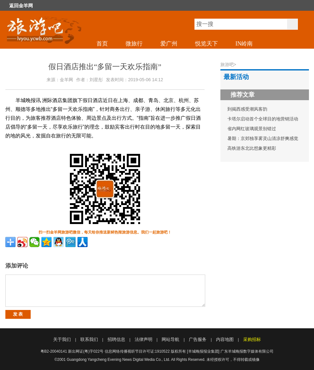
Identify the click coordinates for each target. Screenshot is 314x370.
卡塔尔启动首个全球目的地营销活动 (262, 118)
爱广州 (168, 43)
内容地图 (225, 339)
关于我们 (62, 339)
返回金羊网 (21, 5)
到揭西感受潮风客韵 (247, 109)
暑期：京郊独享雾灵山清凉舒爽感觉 (262, 138)
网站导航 (170, 339)
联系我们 (89, 339)
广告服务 (197, 339)
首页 (102, 43)
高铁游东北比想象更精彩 (251, 148)
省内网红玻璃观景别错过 (251, 128)
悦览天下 (206, 43)
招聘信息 (116, 339)
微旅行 (134, 43)
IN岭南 (244, 43)
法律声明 (143, 339)
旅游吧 (227, 64)
